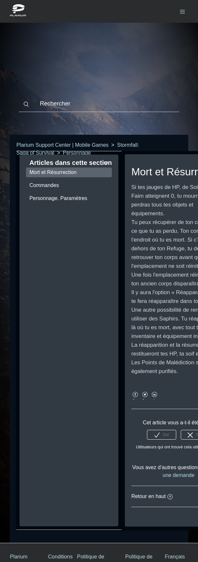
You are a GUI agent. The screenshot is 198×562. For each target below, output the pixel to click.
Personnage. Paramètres (58, 198)
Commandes (44, 185)
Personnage (77, 153)
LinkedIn (155, 399)
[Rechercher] (99, 104)
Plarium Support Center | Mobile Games (62, 145)
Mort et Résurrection (52, 172)
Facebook (135, 399)
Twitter (145, 399)
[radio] (161, 435)
